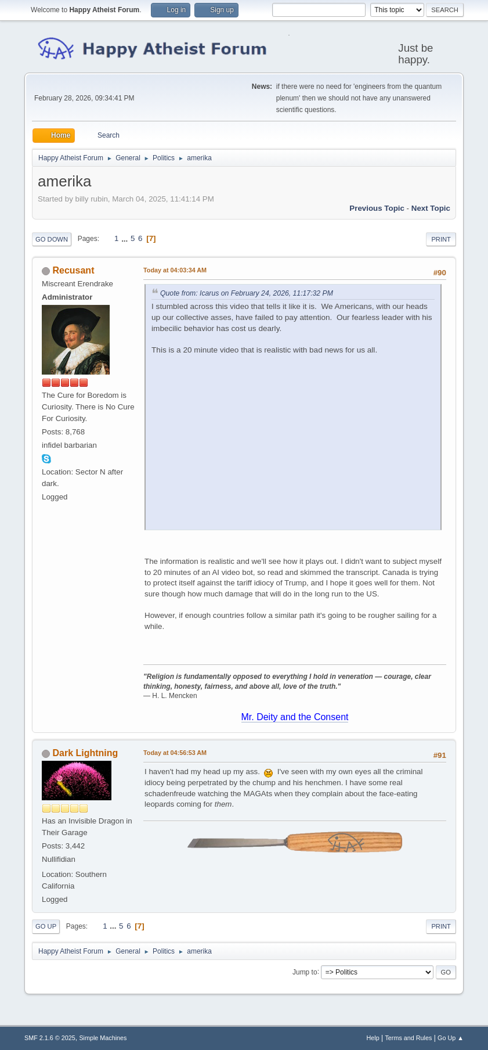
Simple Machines (102, 1037)
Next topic (430, 208)
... (125, 238)
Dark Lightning (85, 753)
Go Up (45, 926)
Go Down (51, 239)
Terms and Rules (408, 1037)
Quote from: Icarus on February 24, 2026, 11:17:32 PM (246, 293)
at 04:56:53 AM (175, 752)
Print (441, 239)
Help (372, 1037)
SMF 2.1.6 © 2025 (49, 1037)
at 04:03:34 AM (175, 270)
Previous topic (376, 208)
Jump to (304, 972)
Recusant (74, 270)
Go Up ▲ (451, 1037)
